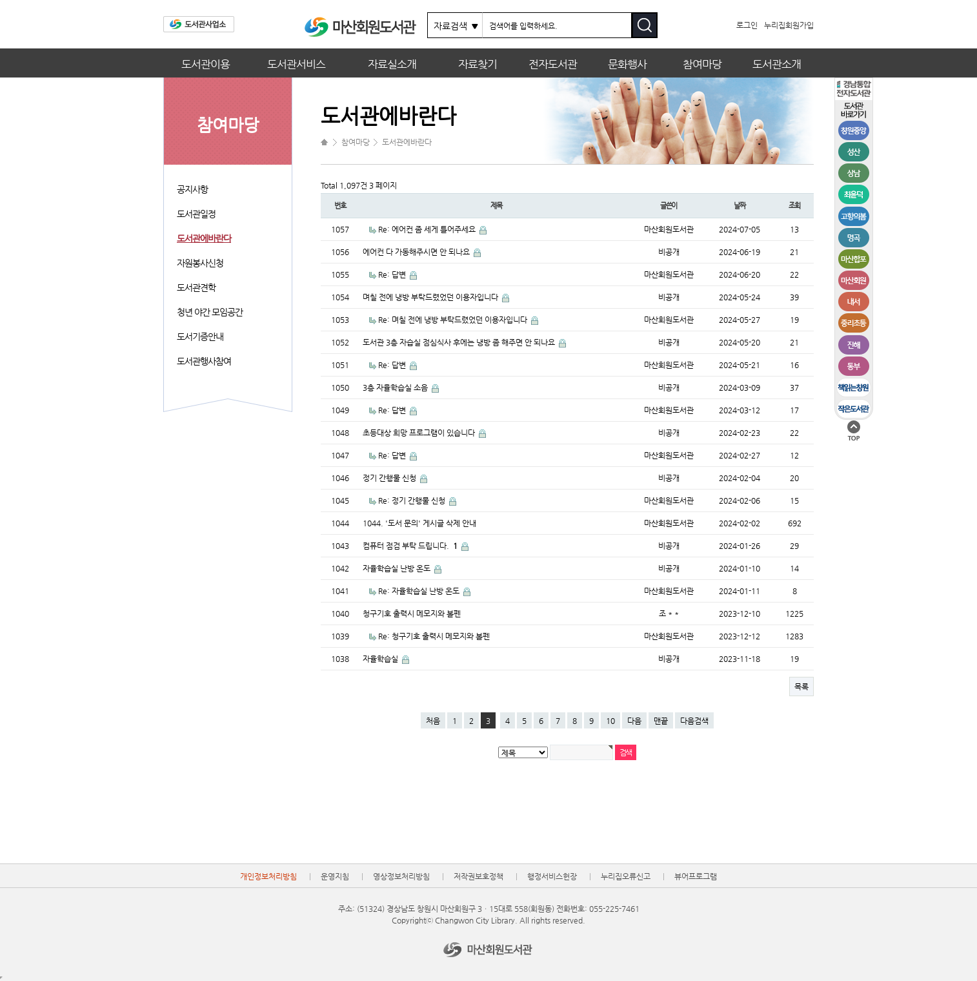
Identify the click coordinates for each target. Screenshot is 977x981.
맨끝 (661, 720)
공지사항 (192, 189)
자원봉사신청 (200, 263)
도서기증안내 (200, 336)
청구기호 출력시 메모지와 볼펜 (412, 613)
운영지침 (335, 876)
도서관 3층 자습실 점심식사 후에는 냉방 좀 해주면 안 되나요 (460, 342)
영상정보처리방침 (401, 876)
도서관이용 (205, 63)
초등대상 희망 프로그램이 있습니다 (420, 432)
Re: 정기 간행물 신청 (412, 500)
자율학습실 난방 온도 (397, 568)
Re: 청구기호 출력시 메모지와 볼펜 (434, 636)
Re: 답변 (393, 274)
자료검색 (450, 26)
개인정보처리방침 (268, 876)
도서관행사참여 (204, 361)
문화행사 (627, 63)
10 (610, 720)
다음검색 (694, 720)
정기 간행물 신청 (390, 477)
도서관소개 (776, 63)
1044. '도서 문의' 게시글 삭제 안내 (419, 523)
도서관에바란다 (204, 238)
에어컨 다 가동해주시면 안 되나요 (417, 251)
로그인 (747, 25)
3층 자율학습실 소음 (396, 387)
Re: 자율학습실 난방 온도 (419, 590)
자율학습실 (381, 658)
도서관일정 (196, 214)
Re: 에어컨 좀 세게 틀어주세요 (428, 229)
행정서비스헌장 (552, 876)
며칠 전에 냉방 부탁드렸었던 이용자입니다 (431, 297)
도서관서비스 (296, 63)
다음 (634, 720)
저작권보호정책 (478, 876)
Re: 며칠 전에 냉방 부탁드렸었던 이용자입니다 (453, 319)
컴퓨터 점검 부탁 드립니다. (411, 545)
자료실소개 (392, 63)
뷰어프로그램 (695, 876)
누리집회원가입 (789, 25)
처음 (433, 720)
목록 (801, 686)
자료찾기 (477, 63)
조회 (794, 205)
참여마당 (702, 63)
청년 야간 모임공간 (210, 312)
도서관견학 (196, 287)
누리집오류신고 (625, 876)
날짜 (739, 205)
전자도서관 (553, 63)
